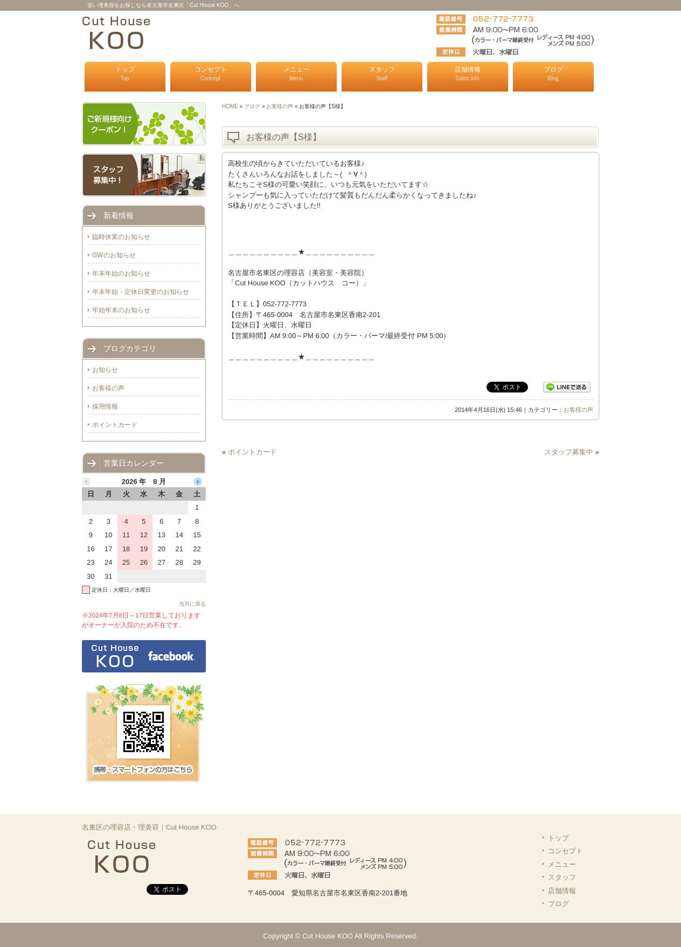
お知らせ (105, 370)
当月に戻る (192, 604)
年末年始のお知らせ (121, 273)
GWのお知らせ (114, 255)
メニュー (296, 73)
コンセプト (210, 73)
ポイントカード (252, 452)
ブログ (553, 73)
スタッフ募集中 (568, 452)
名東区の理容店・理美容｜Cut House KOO (149, 827)
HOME (230, 106)
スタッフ (382, 73)
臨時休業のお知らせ (121, 237)
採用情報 (105, 406)
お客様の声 (279, 106)
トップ (125, 73)
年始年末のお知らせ (121, 310)
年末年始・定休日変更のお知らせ (140, 292)
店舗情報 (468, 73)
